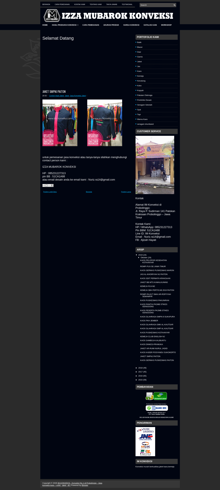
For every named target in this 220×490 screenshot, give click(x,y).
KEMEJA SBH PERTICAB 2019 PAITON (157, 290)
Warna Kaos (142, 119)
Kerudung (141, 81)
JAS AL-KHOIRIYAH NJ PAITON (154, 274)
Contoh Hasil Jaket (56, 96)
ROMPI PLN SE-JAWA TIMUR (153, 266)
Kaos (139, 71)
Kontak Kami (79, 4)
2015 (140, 380)
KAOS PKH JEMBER (149, 321)
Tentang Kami (96, 4)
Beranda (46, 4)
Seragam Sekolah (144, 105)
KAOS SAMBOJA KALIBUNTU (153, 340)
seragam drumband (145, 124)
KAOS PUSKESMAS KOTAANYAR (155, 332)
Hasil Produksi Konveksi (66, 24)
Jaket (67, 96)
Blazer (140, 47)
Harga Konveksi (131, 25)
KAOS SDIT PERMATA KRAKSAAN (155, 278)
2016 (140, 376)
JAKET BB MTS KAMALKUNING (154, 282)
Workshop (166, 25)
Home (45, 25)
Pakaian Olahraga (144, 95)
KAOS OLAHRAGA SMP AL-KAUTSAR (156, 328)
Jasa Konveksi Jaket (78, 96)
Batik (139, 42)
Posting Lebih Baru (50, 192)
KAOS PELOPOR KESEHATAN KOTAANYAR (153, 261)
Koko (139, 86)
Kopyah (140, 90)
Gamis (140, 57)
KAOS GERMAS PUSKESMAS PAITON (157, 360)
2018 (140, 368)
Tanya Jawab (111, 4)
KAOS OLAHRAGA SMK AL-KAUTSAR (156, 324)
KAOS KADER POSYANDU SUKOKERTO (158, 352)
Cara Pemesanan (62, 4)
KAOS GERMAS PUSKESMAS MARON (157, 270)
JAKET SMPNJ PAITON (54, 91)
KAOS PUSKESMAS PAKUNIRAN (154, 300)
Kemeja (140, 76)
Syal (139, 110)
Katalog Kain (150, 25)
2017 (140, 372)
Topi (139, 114)
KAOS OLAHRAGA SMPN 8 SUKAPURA (157, 317)
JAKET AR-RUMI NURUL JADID (154, 348)
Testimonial (127, 4)
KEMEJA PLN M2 (147, 286)
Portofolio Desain (144, 100)
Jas (138, 66)
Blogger (85, 485)
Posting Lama (126, 192)
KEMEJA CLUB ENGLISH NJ (152, 336)
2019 (140, 255)
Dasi (139, 52)
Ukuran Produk (111, 25)
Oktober (144, 257)
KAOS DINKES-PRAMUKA (151, 344)
